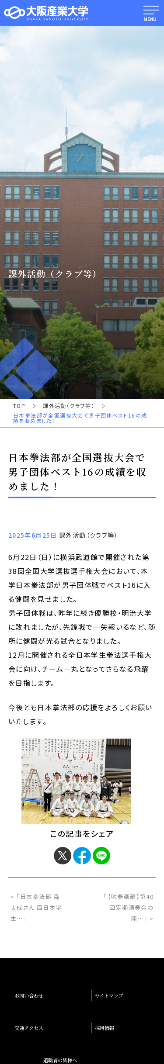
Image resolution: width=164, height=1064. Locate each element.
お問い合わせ (28, 995)
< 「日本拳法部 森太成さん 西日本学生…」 (36, 907)
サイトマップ (109, 995)
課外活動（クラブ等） (68, 405)
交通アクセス (28, 1027)
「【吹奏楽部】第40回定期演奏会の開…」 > (129, 907)
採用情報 (104, 1027)
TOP (19, 405)
